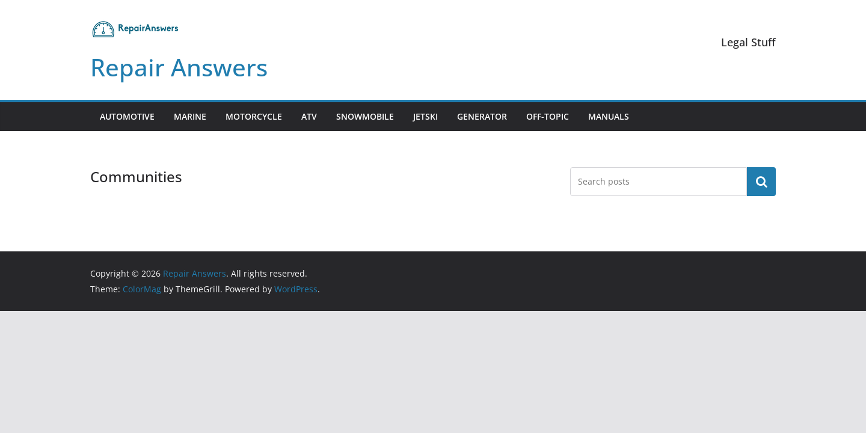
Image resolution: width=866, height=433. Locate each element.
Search (761, 181)
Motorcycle (254, 116)
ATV (309, 116)
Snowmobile (365, 116)
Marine (190, 116)
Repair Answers (179, 67)
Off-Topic (547, 116)
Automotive (127, 116)
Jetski (425, 116)
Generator (482, 116)
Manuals (608, 116)
